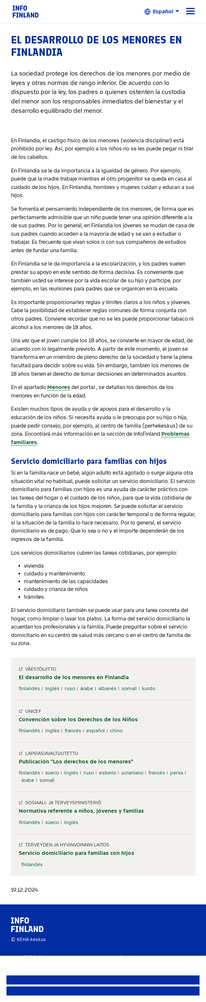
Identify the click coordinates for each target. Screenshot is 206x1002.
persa (176, 773)
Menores (58, 387)
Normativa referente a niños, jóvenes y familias (81, 811)
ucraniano (132, 773)
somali (129, 688)
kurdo (148, 688)
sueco (52, 773)
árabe (86, 688)
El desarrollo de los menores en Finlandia (74, 677)
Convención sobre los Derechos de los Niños (78, 719)
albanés (107, 688)
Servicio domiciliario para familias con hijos (76, 853)
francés (73, 731)
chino (116, 731)
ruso (70, 688)
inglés (52, 688)
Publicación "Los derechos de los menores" (76, 762)
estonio (107, 773)
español (95, 731)
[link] (25, 11)
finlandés (29, 688)
